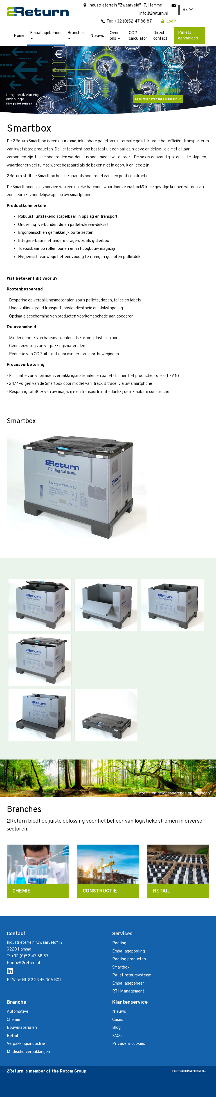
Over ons (115, 35)
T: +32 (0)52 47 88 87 (28, 956)
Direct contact (160, 35)
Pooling (119, 943)
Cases (117, 1020)
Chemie (13, 1020)
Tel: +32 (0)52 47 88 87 (126, 21)
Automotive (17, 1011)
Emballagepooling (128, 951)
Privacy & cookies (128, 1044)
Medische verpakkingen (28, 1052)
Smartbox (121, 967)
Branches (76, 34)
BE (188, 10)
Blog (116, 1028)
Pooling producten (129, 959)
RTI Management (128, 991)
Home (19, 36)
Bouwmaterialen (22, 1028)
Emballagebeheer (46, 34)
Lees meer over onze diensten (158, 99)
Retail (12, 1036)
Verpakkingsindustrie (26, 1044)
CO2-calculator (138, 35)
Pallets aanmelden (188, 35)
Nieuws (97, 36)
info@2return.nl (25, 963)
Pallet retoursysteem (131, 975)
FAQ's (117, 1036)
